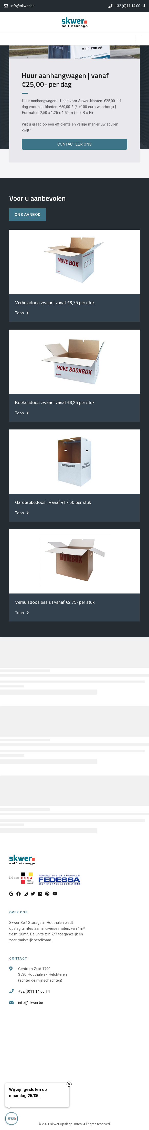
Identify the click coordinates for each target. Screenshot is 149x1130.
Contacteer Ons (74, 144)
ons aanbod (28, 214)
